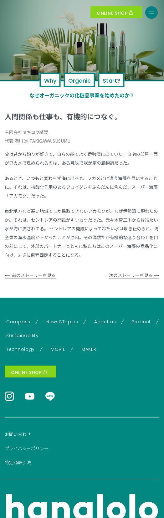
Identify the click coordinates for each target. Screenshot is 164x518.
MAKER (88, 349)
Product (141, 322)
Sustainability (22, 335)
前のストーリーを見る (30, 275)
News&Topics (62, 322)
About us (105, 322)
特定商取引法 (18, 462)
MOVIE (58, 349)
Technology (20, 349)
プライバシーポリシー (27, 448)
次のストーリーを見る (134, 275)
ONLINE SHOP (115, 13)
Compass (18, 322)
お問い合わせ (18, 434)
